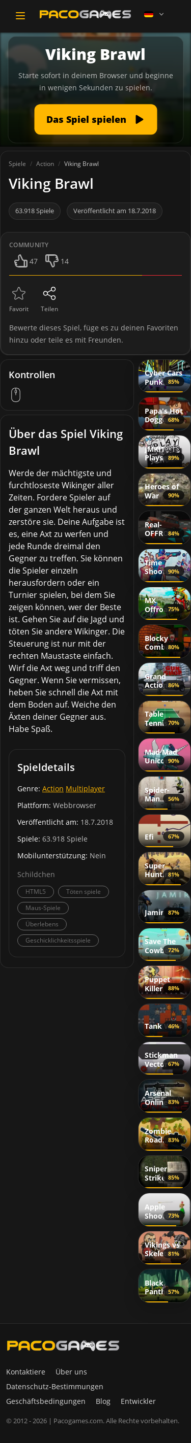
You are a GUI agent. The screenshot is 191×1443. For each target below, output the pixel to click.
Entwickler (138, 1401)
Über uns (71, 1372)
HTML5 (35, 891)
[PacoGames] (63, 1345)
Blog (103, 1401)
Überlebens (42, 924)
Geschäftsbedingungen (46, 1401)
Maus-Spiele (43, 907)
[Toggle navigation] (20, 16)
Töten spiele (83, 891)
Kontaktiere (25, 1372)
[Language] (155, 14)
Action (53, 788)
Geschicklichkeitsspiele (58, 940)
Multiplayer (85, 788)
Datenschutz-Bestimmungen (54, 1386)
